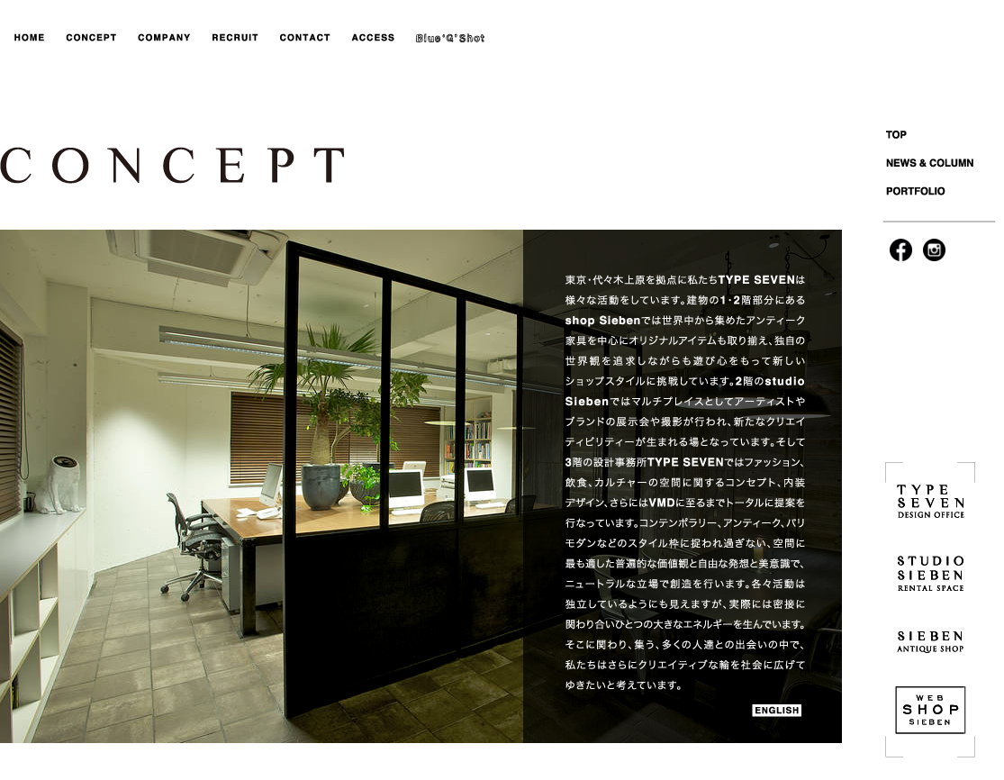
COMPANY (166, 38)
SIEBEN (929, 639)
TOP (943, 137)
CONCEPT (92, 38)
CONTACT (304, 38)
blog (452, 38)
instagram (934, 250)
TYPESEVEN (929, 504)
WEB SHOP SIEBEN (929, 707)
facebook (901, 250)
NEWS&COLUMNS (943, 164)
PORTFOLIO (943, 191)
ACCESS (374, 38)
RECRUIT (236, 38)
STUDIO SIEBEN (929, 572)
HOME (32, 38)
